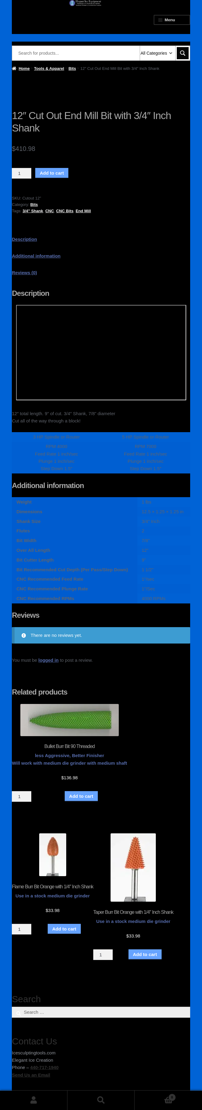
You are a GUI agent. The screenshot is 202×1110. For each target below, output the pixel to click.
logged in (48, 660)
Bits (72, 68)
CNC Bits (65, 211)
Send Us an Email (31, 1075)
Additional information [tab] (36, 255)
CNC (49, 211)
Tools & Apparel (49, 68)
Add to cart (52, 173)
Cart (155, 1096)
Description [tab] (24, 239)
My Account (33, 1100)
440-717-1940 (44, 1067)
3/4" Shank (32, 211)
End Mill (83, 211)
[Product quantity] (21, 173)
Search (101, 1100)
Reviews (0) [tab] (24, 272)
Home (24, 68)
